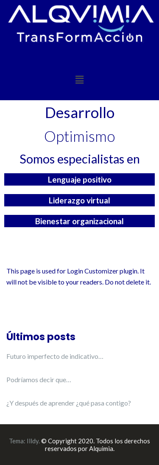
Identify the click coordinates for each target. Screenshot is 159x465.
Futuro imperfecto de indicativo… (54, 356)
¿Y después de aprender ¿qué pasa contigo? (68, 403)
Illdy (33, 441)
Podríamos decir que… (38, 379)
